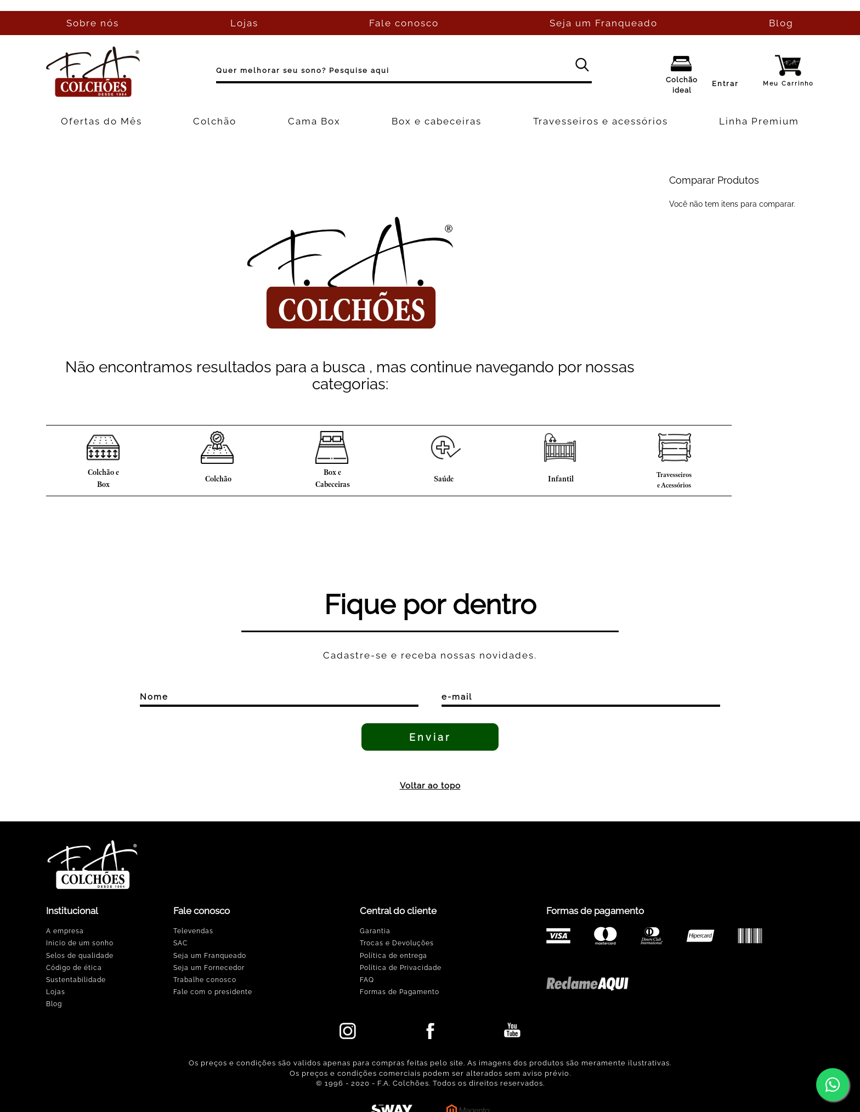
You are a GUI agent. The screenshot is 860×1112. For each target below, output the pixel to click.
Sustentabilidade (76, 980)
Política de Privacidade (401, 968)
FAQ (367, 980)
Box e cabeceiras (437, 121)
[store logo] (93, 71)
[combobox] (404, 72)
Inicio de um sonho (80, 943)
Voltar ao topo (430, 786)
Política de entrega (393, 956)
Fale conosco (404, 23)
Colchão (214, 121)
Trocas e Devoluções (397, 943)
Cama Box (314, 121)
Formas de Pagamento (399, 992)
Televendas (193, 931)
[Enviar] (430, 737)
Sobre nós (92, 23)
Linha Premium (759, 121)
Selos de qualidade (80, 956)
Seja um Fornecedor (209, 968)
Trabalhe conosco (204, 980)
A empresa (65, 931)
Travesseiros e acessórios (600, 121)
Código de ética (74, 968)
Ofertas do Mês (101, 121)
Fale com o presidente (212, 992)
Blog (781, 23)
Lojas (55, 992)
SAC (180, 943)
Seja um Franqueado (604, 23)
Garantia (375, 931)
